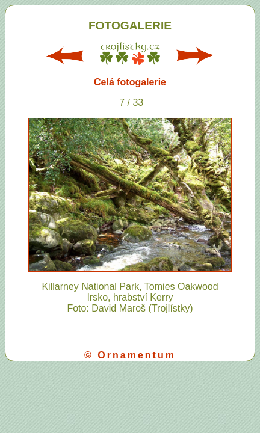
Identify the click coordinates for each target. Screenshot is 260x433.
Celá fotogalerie (130, 82)
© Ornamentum (130, 355)
